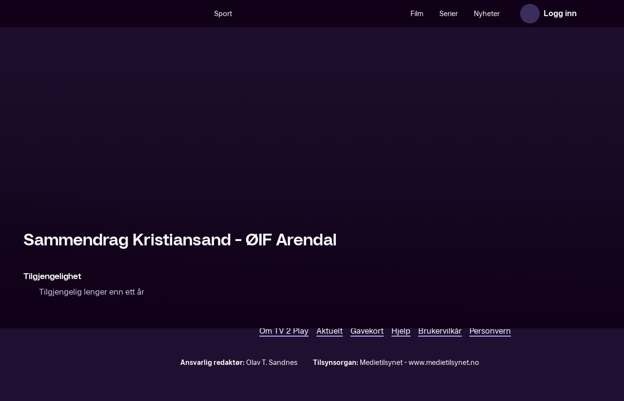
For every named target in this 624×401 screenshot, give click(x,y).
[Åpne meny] (591, 13)
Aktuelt (329, 331)
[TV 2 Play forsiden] (96, 13)
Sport (223, 14)
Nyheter (487, 14)
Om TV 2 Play (284, 331)
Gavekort (367, 331)
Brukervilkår (440, 331)
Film (416, 14)
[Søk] (196, 13)
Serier (448, 14)
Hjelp (400, 331)
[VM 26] (321, 13)
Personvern (490, 331)
